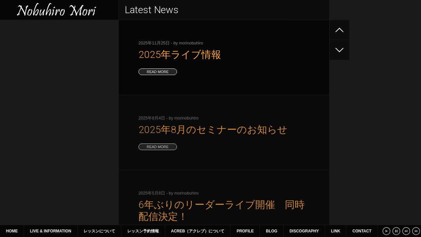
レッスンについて (99, 231)
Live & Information (50, 231)
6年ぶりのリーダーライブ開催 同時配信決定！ (55, 67)
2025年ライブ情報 (25, 43)
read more (158, 72)
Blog (271, 231)
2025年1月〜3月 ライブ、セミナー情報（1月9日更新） (58, 96)
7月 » (72, 170)
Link (335, 231)
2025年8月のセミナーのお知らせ (40, 55)
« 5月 (12, 170)
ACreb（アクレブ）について (198, 231)
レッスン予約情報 (143, 231)
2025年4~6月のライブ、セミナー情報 (45, 79)
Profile (245, 231)
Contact (361, 231)
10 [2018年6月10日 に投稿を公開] (100, 140)
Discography (304, 231)
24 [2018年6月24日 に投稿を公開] (100, 155)
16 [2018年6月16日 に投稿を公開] (84, 148)
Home (12, 231)
